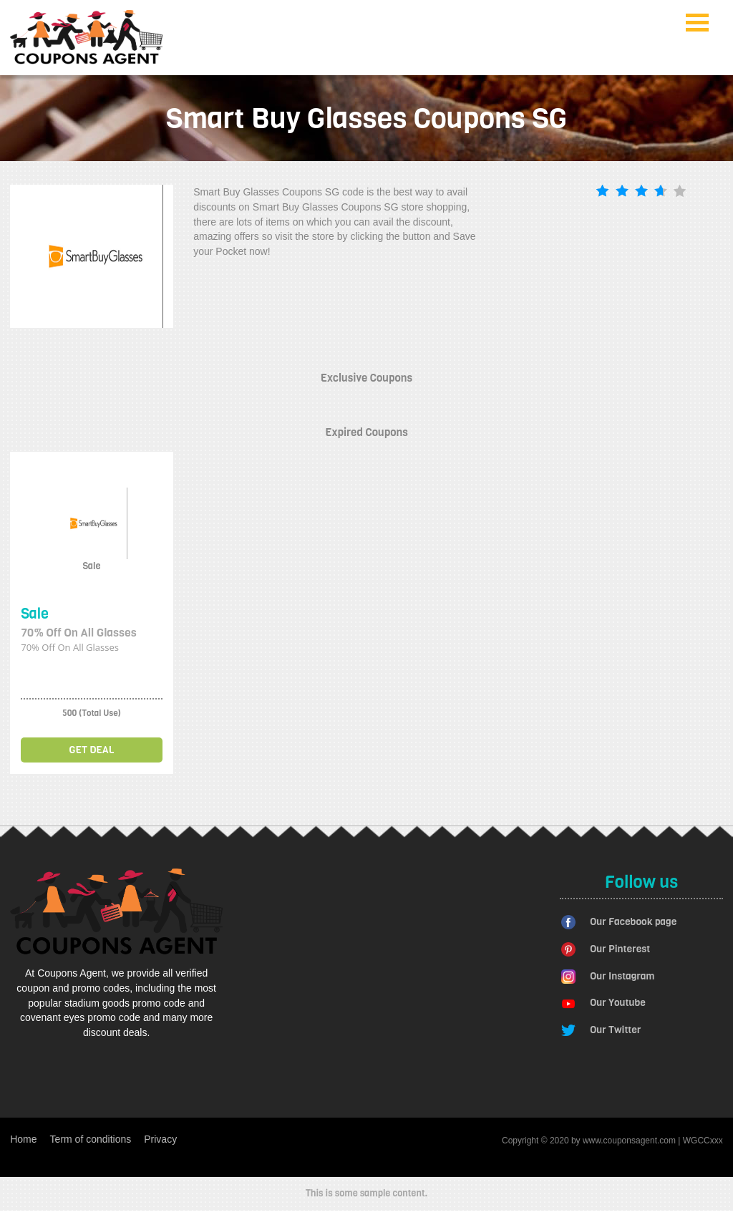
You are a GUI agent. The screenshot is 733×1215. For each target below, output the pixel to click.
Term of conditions (91, 1139)
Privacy (160, 1139)
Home (23, 1139)
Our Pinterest (620, 949)
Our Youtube (618, 1003)
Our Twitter (615, 1030)
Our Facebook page (633, 922)
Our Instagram (622, 976)
